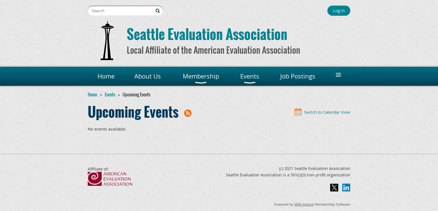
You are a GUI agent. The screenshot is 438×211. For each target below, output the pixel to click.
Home (92, 94)
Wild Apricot (304, 204)
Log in (339, 10)
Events (110, 94)
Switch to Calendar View (327, 112)
